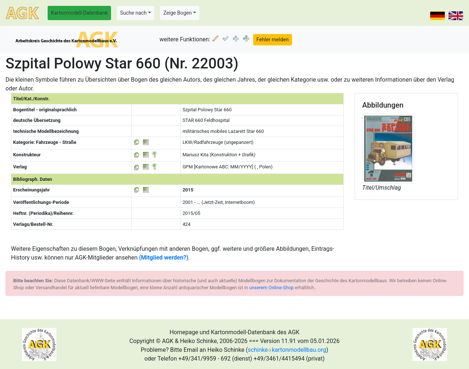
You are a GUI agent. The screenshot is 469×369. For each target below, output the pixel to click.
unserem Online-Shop (271, 287)
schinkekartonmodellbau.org (287, 349)
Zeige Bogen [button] (177, 13)
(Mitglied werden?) (163, 257)
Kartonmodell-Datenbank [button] (79, 13)
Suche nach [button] (133, 13)
